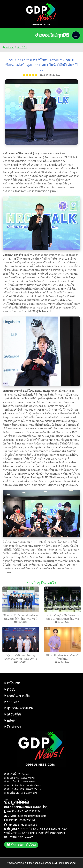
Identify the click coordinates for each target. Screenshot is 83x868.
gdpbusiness (29, 824)
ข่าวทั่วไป (22, 47)
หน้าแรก (8, 47)
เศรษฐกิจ (12, 714)
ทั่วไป (9, 689)
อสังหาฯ (11, 720)
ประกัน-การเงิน (17, 696)
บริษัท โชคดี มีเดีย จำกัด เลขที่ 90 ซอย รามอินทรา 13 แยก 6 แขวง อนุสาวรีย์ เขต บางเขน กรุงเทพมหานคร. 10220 (35, 833)
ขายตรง (11, 702)
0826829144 (33, 811)
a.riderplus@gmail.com (32, 815)
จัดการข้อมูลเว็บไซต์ (21, 844)
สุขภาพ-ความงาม (19, 708)
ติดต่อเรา (12, 727)
